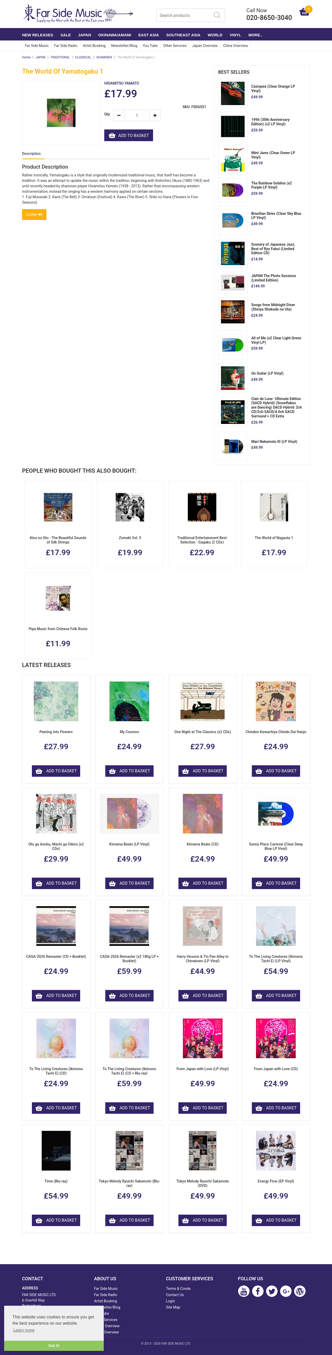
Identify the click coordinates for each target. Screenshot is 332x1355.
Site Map (173, 1307)
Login (170, 1301)
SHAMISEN (104, 57)
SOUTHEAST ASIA (183, 35)
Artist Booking (94, 46)
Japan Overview (205, 46)
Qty (106, 114)
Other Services (174, 46)
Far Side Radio (65, 46)
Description (31, 154)
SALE (65, 35)
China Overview (235, 46)
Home (26, 57)
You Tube (150, 46)
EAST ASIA (148, 35)
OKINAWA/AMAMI (114, 35)
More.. (255, 35)
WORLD (215, 35)
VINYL (235, 35)
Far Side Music (37, 46)
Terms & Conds (178, 1289)
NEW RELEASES (37, 35)
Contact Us (175, 1295)
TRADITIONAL (60, 57)
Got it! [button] (54, 1346)
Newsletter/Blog (124, 46)
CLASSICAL (83, 57)
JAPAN (84, 35)
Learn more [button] (23, 1330)
